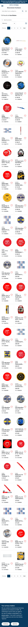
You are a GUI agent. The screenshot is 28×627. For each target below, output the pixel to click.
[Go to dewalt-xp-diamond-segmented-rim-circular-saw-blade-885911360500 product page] (7, 203)
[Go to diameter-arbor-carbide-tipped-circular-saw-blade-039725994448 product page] (7, 91)
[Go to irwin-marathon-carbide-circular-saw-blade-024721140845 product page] (20, 203)
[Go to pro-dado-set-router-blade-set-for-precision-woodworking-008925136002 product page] (20, 159)
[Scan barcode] (26, 11)
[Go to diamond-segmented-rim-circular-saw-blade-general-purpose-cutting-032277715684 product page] (20, 69)
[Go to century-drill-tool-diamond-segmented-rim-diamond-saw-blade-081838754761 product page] (20, 91)
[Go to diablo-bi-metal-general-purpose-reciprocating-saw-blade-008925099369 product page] (20, 494)
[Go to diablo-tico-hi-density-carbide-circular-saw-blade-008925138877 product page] (7, 338)
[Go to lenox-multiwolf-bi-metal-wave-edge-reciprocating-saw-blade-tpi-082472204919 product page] (7, 136)
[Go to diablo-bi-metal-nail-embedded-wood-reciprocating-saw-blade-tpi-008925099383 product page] (7, 494)
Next (24, 28)
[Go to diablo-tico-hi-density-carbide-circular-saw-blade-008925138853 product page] (20, 539)
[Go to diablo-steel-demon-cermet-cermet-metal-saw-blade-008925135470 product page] (7, 382)
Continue (5, 624)
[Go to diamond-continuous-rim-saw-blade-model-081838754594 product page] (20, 427)
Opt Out (15, 624)
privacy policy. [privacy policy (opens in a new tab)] (5, 615)
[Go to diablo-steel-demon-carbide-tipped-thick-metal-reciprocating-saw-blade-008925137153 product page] (20, 136)
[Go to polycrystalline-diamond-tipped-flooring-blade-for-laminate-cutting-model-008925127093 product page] (20, 360)
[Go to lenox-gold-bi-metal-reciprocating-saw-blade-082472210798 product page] (20, 47)
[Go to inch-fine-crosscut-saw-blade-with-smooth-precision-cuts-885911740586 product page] (20, 382)
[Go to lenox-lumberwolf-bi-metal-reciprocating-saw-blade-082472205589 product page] (20, 338)
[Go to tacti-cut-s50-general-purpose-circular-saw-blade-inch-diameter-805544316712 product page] (7, 539)
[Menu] (2, 6)
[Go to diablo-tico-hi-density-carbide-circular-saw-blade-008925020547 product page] (20, 450)
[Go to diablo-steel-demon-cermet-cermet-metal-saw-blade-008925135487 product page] (7, 181)
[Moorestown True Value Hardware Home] (14, 5)
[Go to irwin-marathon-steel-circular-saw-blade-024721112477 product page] (7, 427)
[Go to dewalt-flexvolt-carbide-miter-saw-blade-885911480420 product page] (20, 562)
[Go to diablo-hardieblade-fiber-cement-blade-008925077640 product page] (20, 248)
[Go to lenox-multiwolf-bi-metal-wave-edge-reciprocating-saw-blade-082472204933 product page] (7, 226)
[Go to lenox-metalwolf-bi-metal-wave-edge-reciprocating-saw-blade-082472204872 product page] (7, 517)
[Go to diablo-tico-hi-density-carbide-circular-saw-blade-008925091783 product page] (7, 450)
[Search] (23, 11)
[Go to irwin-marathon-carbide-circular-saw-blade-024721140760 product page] (7, 405)
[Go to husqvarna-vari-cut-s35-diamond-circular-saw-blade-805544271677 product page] (7, 69)
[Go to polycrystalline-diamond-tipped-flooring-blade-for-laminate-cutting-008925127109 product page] (7, 248)
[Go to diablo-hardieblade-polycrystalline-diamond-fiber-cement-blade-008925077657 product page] (7, 114)
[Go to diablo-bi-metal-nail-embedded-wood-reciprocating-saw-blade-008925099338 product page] (20, 472)
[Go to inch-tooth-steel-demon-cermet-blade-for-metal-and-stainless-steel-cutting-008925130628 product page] (20, 293)
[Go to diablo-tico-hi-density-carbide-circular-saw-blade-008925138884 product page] (7, 293)
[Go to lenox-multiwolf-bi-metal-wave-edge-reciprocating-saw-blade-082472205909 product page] (20, 517)
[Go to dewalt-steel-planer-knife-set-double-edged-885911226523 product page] (7, 315)
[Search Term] (12, 11)
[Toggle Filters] (26, 23)
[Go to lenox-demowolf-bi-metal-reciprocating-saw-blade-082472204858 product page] (20, 114)
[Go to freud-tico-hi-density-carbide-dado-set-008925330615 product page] (20, 315)
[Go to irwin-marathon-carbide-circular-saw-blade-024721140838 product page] (7, 271)
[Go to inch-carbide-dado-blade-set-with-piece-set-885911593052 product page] (20, 181)
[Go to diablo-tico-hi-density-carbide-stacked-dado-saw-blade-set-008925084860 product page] (7, 159)
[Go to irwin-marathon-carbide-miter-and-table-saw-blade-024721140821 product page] (20, 405)
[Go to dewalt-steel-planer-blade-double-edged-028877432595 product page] (7, 562)
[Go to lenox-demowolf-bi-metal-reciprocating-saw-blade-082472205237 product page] (20, 271)
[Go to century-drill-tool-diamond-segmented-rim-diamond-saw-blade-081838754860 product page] (7, 47)
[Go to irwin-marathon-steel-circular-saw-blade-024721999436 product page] (7, 360)
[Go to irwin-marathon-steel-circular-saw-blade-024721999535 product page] (20, 226)
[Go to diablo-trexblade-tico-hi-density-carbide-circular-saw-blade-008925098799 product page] (7, 472)
